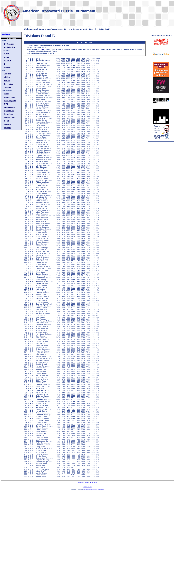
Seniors (7, 87)
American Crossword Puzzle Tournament (93, 573)
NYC (6, 104)
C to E (7, 57)
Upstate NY (9, 111)
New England (10, 100)
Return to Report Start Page (87, 567)
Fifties (7, 77)
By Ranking (9, 44)
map (42, 49)
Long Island (9, 107)
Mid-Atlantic (9, 117)
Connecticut (9, 97)
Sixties (7, 80)
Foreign (7, 128)
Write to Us (88, 571)
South (7, 121)
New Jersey (9, 114)
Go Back (6, 34)
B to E (7, 54)
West (6, 94)
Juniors (7, 74)
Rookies (7, 67)
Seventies (8, 84)
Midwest (8, 124)
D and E (7, 60)
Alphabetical (9, 47)
